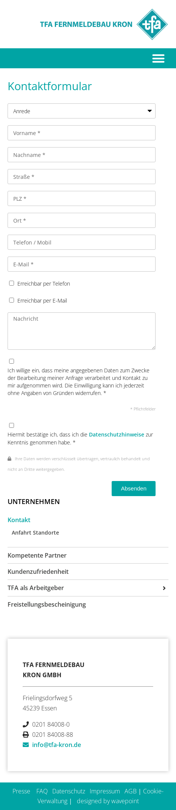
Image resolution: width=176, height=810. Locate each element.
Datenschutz (68, 791)
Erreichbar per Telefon (43, 283)
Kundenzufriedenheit (38, 571)
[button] (159, 58)
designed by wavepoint (108, 801)
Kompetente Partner (37, 555)
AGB (131, 791)
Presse (21, 791)
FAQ (42, 791)
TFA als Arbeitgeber (36, 587)
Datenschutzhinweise (116, 434)
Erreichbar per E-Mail (42, 300)
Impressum (105, 791)
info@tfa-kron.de (56, 745)
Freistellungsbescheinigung (47, 604)
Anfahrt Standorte (35, 532)
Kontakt (19, 519)
